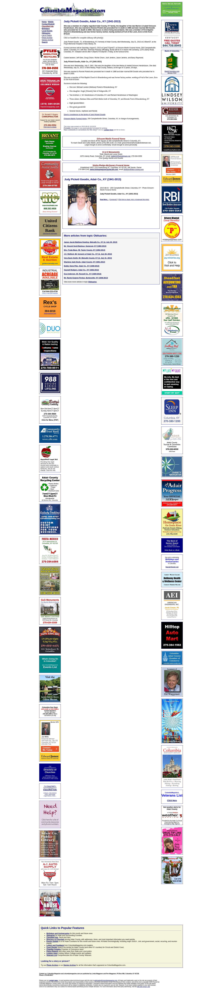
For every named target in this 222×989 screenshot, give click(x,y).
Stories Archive (47, 40)
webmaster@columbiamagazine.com (105, 980)
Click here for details (50, 127)
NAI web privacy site (143, 986)
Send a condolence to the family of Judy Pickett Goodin (84, 115)
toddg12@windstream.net (120, 156)
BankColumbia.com (172, 71)
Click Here (172, 800)
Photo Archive (47, 38)
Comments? (113, 199)
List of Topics (47, 35)
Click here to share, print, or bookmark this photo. (133, 199)
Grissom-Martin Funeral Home (75, 119)
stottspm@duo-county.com (133, 169)
